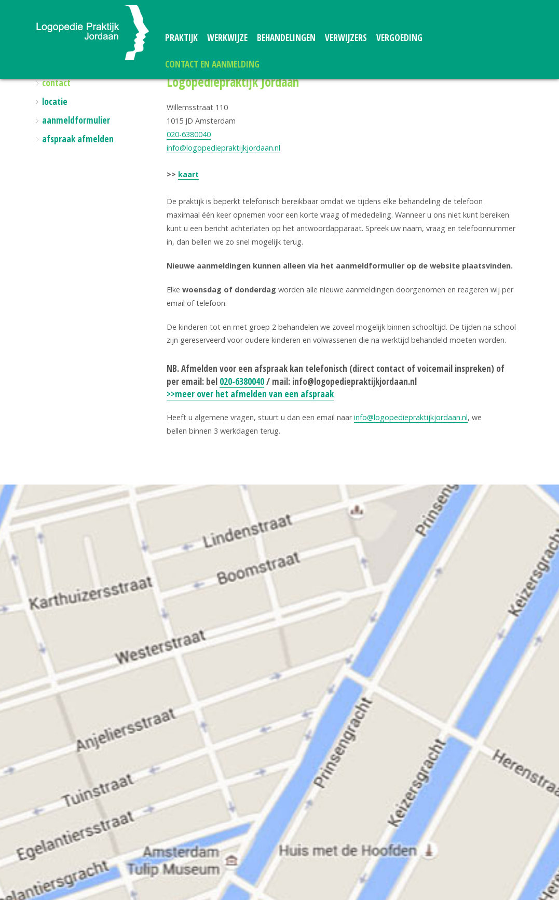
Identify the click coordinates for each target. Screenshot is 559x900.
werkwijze (227, 38)
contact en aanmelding (212, 64)
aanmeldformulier (76, 120)
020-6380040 (189, 134)
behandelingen (286, 38)
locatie (54, 102)
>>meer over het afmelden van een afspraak (250, 394)
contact (56, 83)
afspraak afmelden (78, 139)
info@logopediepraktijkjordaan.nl (223, 148)
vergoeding (399, 38)
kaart (188, 174)
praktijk (181, 38)
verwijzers (346, 38)
